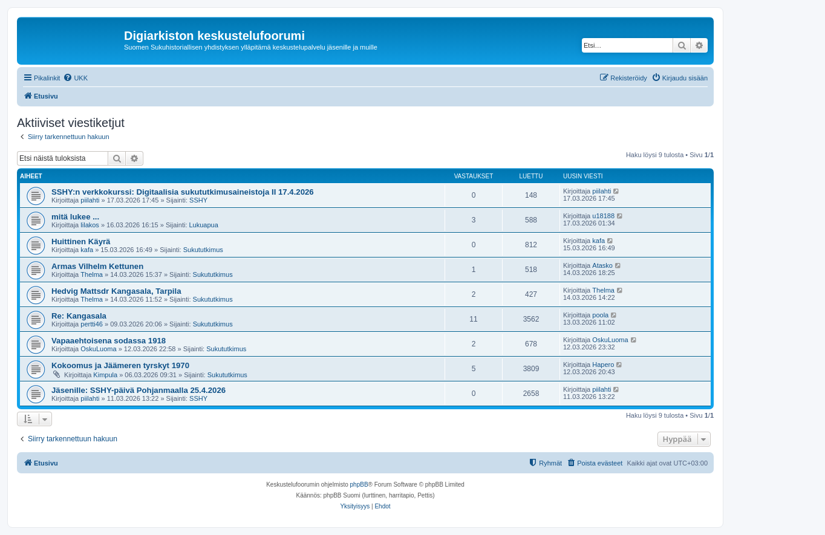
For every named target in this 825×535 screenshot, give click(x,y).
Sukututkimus (203, 249)
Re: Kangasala (78, 315)
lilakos (89, 225)
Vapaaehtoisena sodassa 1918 (108, 340)
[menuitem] (75, 78)
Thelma (91, 274)
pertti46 (91, 324)
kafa (86, 249)
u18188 (603, 215)
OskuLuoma (98, 348)
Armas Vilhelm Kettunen (97, 266)
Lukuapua (203, 225)
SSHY (198, 200)
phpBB (359, 484)
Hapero (603, 364)
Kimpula (105, 374)
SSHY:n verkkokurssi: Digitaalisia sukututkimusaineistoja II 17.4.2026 (182, 191)
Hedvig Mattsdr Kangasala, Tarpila (116, 291)
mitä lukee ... (75, 216)
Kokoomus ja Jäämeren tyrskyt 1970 (120, 365)
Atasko (602, 265)
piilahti (89, 200)
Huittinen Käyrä (80, 241)
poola (600, 315)
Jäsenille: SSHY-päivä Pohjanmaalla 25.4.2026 (138, 390)
